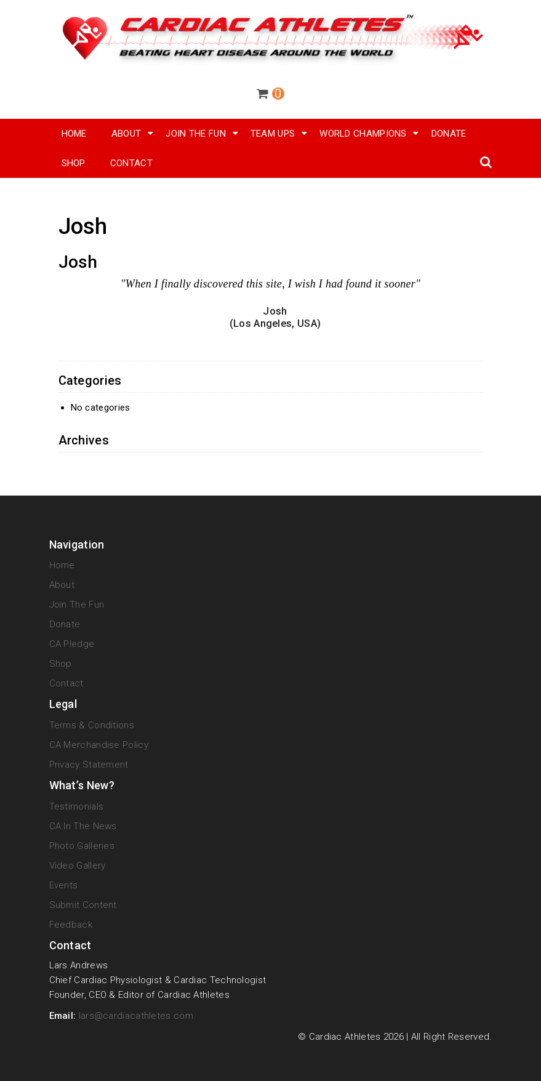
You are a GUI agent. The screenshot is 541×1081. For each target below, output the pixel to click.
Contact (131, 163)
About (126, 133)
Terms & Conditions (91, 725)
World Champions (363, 133)
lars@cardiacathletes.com (136, 1015)
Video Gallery (77, 865)
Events (63, 885)
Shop (60, 663)
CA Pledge (72, 643)
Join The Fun (196, 133)
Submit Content (83, 904)
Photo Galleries (82, 845)
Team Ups (272, 133)
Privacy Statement (89, 764)
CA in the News (83, 826)
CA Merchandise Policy (98, 744)
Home (74, 133)
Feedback (70, 924)
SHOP (74, 163)
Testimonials (76, 806)
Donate (449, 133)
